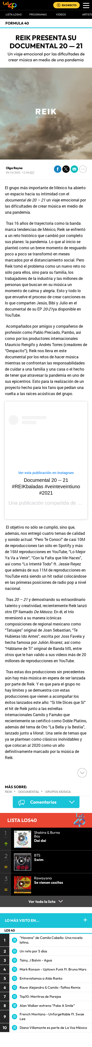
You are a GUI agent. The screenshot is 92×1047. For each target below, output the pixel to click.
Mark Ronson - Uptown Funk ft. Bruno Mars (53, 969)
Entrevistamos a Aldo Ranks (41, 978)
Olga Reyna (14, 168)
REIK (83, 503)
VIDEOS (61, 14)
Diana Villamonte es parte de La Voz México (53, 1027)
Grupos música (58, 791)
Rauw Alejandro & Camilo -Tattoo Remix (50, 987)
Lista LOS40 (14, 14)
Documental (28, 791)
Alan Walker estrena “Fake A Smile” (47, 1005)
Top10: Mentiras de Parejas (40, 996)
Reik (8, 791)
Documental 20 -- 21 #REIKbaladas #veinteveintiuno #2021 (46, 486)
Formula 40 (17, 23)
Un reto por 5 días (33, 951)
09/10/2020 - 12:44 (20, 172)
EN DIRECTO (69, 5)
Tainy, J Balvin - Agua (36, 960)
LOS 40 (9, 930)
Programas (38, 14)
